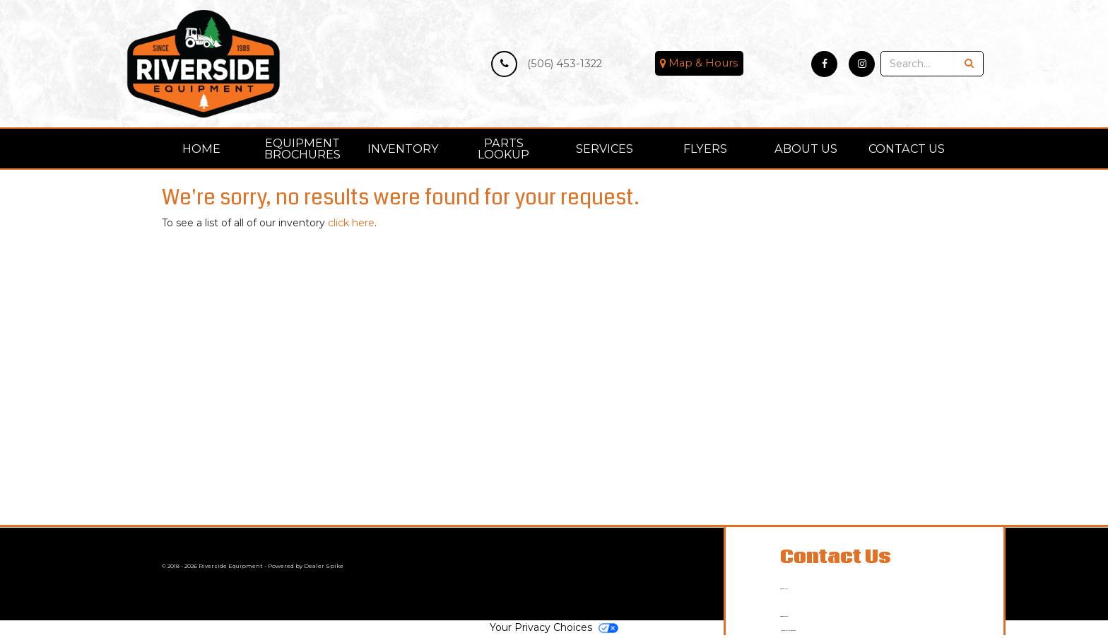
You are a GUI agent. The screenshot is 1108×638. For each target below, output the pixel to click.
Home (201, 148)
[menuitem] (302, 148)
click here (351, 222)
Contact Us (906, 148)
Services (604, 148)
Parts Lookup (503, 148)
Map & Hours (699, 63)
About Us (805, 148)
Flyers (705, 148)
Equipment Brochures (302, 148)
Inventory (403, 148)
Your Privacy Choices (554, 631)
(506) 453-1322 (546, 64)
